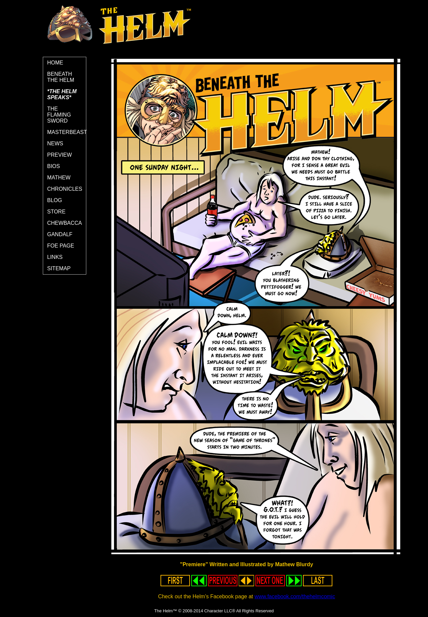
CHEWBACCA (64, 223)
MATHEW (59, 177)
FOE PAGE (60, 246)
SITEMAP (59, 268)
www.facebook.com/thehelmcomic (294, 596)
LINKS (55, 257)
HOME (55, 62)
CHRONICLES (64, 189)
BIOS (53, 166)
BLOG (54, 200)
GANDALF (60, 234)
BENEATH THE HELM (60, 77)
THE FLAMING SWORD (59, 115)
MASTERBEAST (66, 132)
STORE (56, 211)
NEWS (55, 143)
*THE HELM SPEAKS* (62, 94)
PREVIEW (59, 155)
